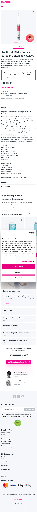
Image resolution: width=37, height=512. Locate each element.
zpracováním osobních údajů (17, 416)
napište (23, 350)
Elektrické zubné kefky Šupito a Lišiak (11, 207)
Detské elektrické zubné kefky (9, 202)
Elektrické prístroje (6, 199)
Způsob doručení (5, 443)
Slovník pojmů (4, 460)
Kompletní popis (5, 67)
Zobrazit (18, 47)
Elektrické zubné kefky (18, 199)
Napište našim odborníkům (18, 362)
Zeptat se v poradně (6, 434)
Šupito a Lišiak (9, 98)
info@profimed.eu (5, 432)
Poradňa (3, 456)
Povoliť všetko (18, 266)
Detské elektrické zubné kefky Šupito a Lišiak (13, 210)
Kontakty (3, 476)
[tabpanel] (18, 26)
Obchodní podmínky (6, 441)
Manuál (4, 182)
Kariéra (3, 474)
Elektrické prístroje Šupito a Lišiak (10, 205)
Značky (3, 458)
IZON (20, 507)
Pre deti (6, 6)
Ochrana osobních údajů (7, 447)
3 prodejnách (9, 95)
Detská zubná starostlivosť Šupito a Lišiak (12, 214)
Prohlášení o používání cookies (8, 445)
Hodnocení (5, 187)
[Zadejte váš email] (13, 409)
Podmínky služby (15, 495)
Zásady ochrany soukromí (29, 494)
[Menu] (34, 3)
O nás (2, 471)
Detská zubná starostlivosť (25, 202)
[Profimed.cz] (6, 2)
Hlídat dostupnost (7, 87)
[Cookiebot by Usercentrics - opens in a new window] (27, 233)
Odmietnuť (18, 277)
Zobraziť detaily (27, 261)
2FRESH (25, 507)
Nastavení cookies (5, 449)
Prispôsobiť (18, 272)
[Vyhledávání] (23, 2)
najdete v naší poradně (24, 348)
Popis (3, 107)
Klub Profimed (4, 465)
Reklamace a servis (5, 463)
